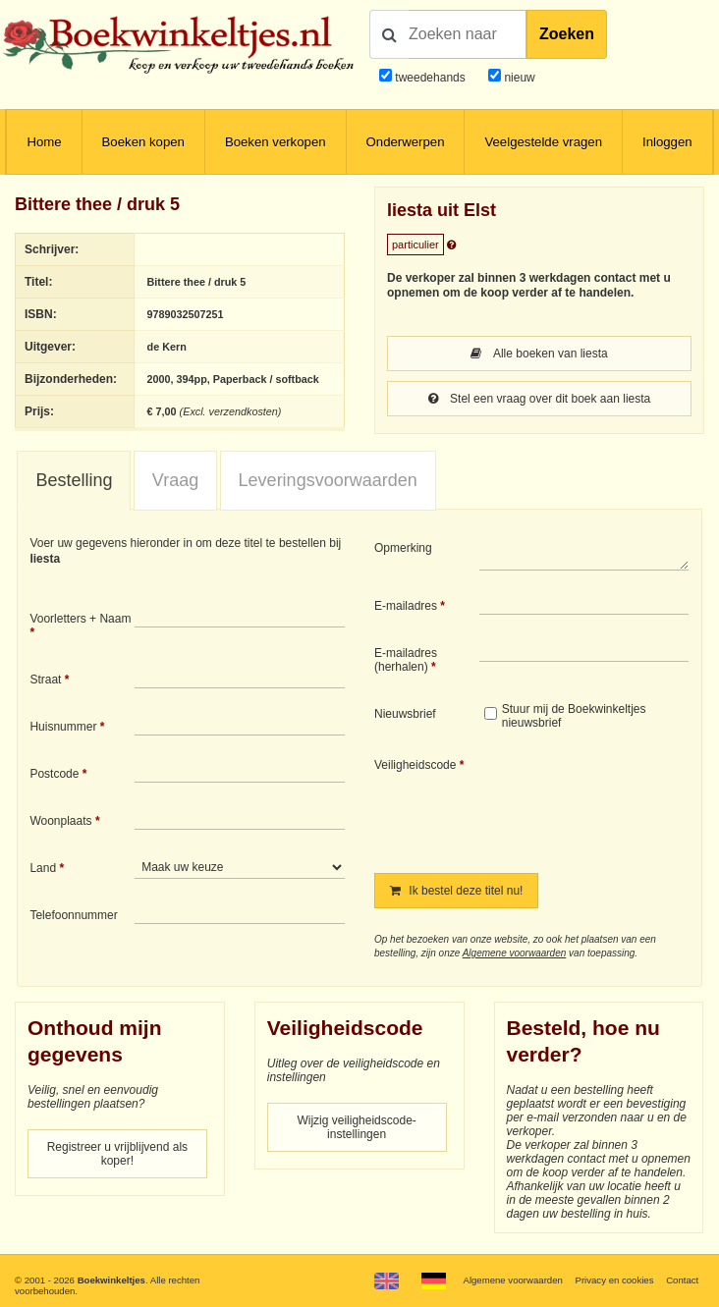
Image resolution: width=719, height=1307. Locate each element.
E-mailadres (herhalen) (405, 660)
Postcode (54, 774)
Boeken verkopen (275, 142)
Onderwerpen (405, 142)
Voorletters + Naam (80, 619)
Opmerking (403, 548)
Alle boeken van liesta (538, 353)
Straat (45, 679)
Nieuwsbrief (405, 714)
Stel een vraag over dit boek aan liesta (539, 399)
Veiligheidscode (415, 765)
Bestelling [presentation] (73, 480)
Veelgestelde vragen (543, 142)
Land (42, 868)
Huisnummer (62, 727)
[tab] (74, 481)
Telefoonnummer (73, 915)
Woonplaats (60, 821)
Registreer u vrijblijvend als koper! (117, 1154)
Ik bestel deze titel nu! (456, 891)
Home (44, 142)
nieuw (518, 77)
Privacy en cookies (615, 1280)
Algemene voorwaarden (515, 953)
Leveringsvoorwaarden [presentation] (328, 480)
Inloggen (667, 142)
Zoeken (566, 34)
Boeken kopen (143, 142)
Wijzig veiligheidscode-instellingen (356, 1127)
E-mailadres (405, 606)
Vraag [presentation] (175, 480)
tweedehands (430, 77)
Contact (682, 1280)
